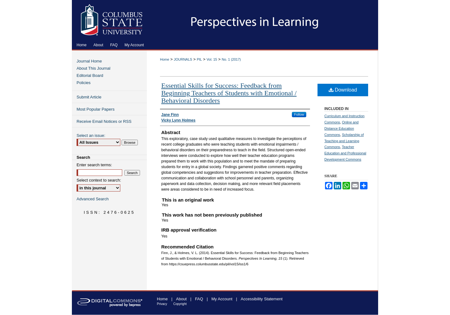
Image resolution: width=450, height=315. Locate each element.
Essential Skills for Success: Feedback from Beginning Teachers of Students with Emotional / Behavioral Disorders (229, 93)
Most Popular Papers (95, 109)
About (181, 299)
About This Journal (93, 68)
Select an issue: (91, 135)
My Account (222, 299)
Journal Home (89, 61)
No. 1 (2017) (231, 59)
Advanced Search (93, 199)
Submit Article (89, 97)
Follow (299, 114)
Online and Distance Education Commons (341, 128)
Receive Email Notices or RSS (104, 121)
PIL (199, 59)
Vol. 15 (212, 59)
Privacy (162, 304)
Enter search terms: (94, 164)
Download (343, 89)
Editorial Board (90, 75)
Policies (84, 82)
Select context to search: (99, 180)
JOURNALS (183, 59)
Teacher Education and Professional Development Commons (345, 153)
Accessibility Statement (261, 299)
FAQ (199, 299)
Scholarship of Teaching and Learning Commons (344, 141)
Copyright (180, 304)
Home (164, 59)
